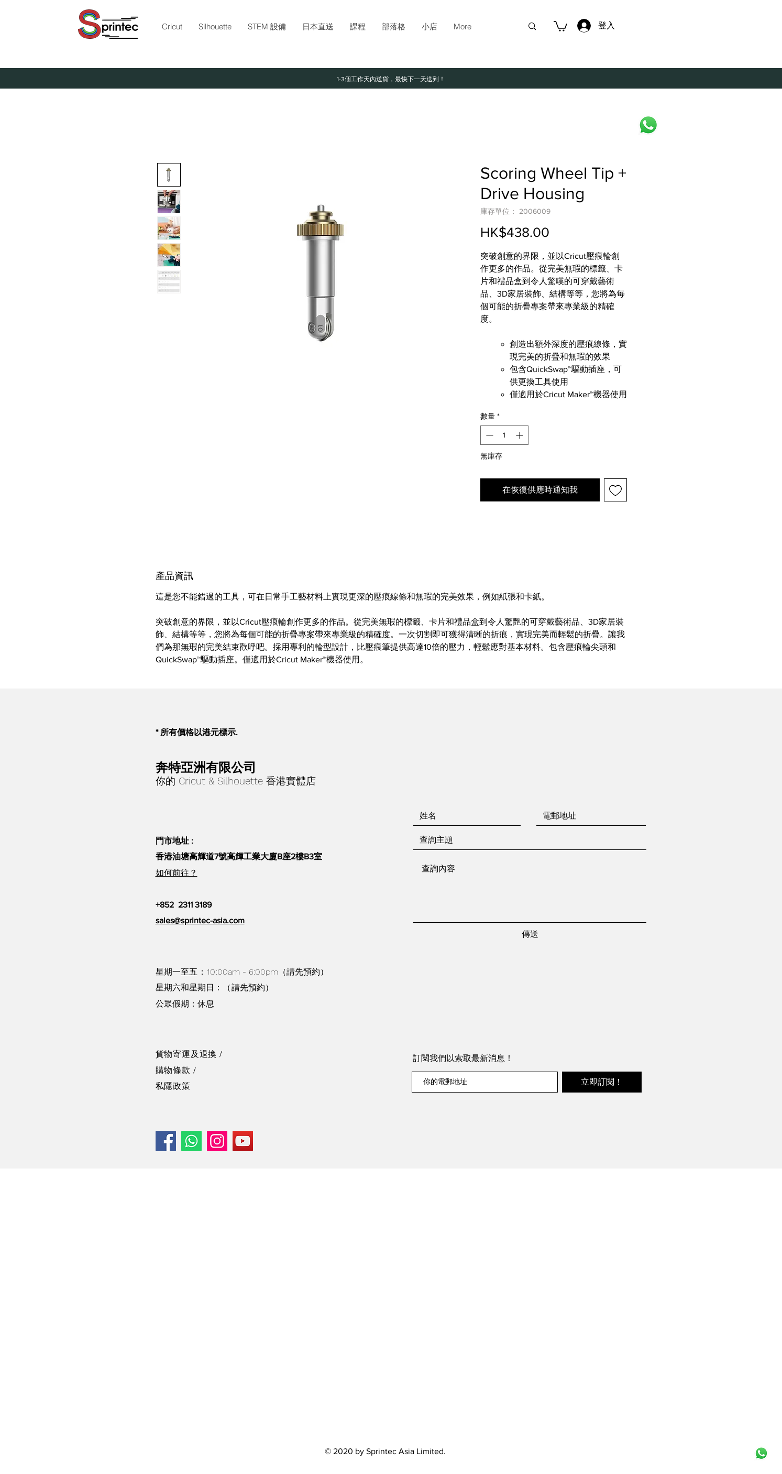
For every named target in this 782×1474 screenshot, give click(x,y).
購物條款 (174, 1070)
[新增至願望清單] (615, 489)
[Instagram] (217, 1141)
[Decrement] (488, 435)
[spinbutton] (504, 435)
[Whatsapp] (648, 125)
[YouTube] (243, 1141)
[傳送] (530, 934)
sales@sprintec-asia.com (200, 920)
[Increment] (520, 435)
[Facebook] (166, 1141)
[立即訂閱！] (602, 1082)
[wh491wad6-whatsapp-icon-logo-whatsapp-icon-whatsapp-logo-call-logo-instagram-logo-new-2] (761, 1453)
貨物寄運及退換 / (189, 1054)
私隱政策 (173, 1086)
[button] (266, 27)
